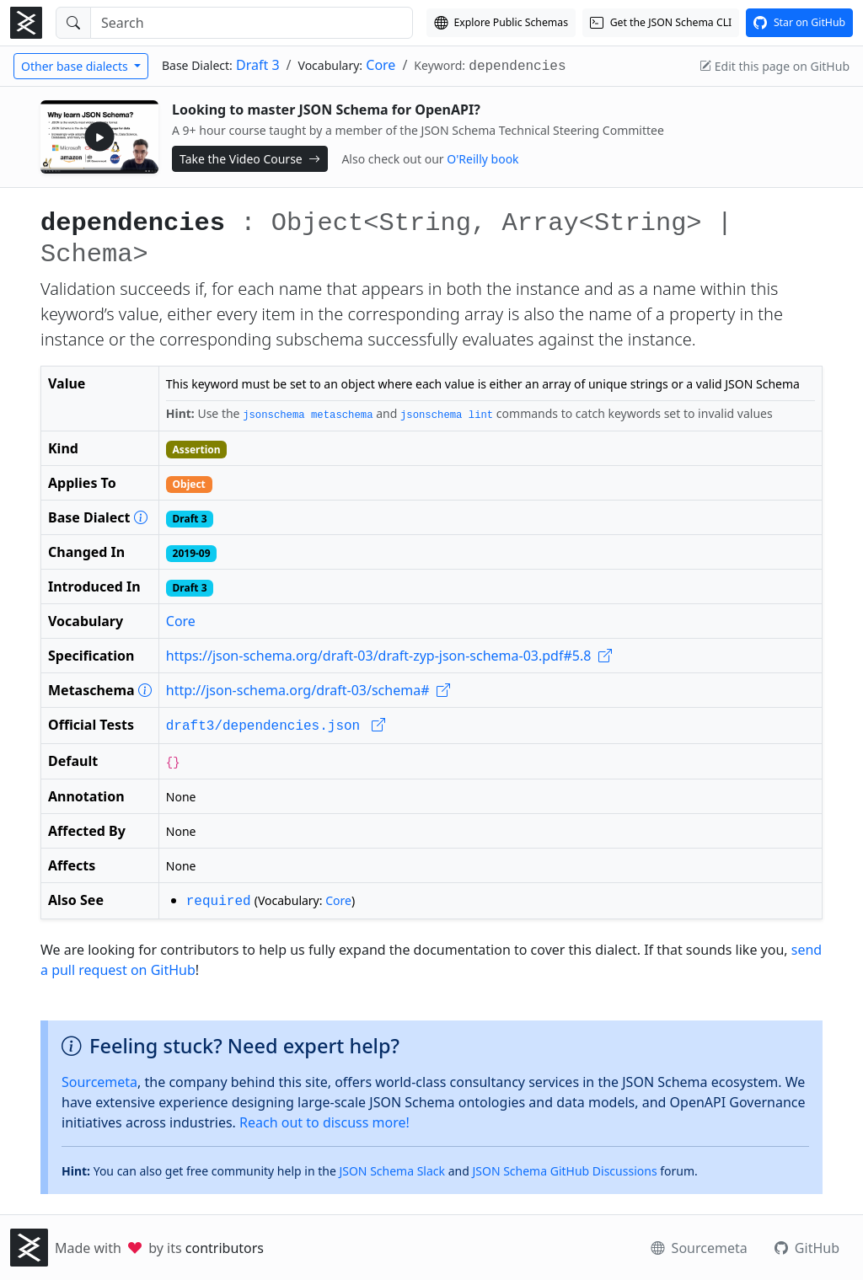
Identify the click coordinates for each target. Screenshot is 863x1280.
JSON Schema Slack (392, 1171)
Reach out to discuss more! (324, 1122)
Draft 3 (258, 65)
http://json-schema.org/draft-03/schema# (308, 690)
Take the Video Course (250, 159)
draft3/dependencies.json (275, 726)
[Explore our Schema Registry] (501, 22)
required (218, 901)
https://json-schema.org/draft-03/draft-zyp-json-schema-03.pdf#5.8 (389, 655)
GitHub (807, 1248)
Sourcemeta (99, 1082)
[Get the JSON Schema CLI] (660, 22)
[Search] (251, 23)
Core (380, 65)
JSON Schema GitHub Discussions (564, 1171)
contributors (224, 1248)
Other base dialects (76, 66)
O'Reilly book (482, 159)
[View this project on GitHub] (799, 22)
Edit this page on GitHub (775, 66)
